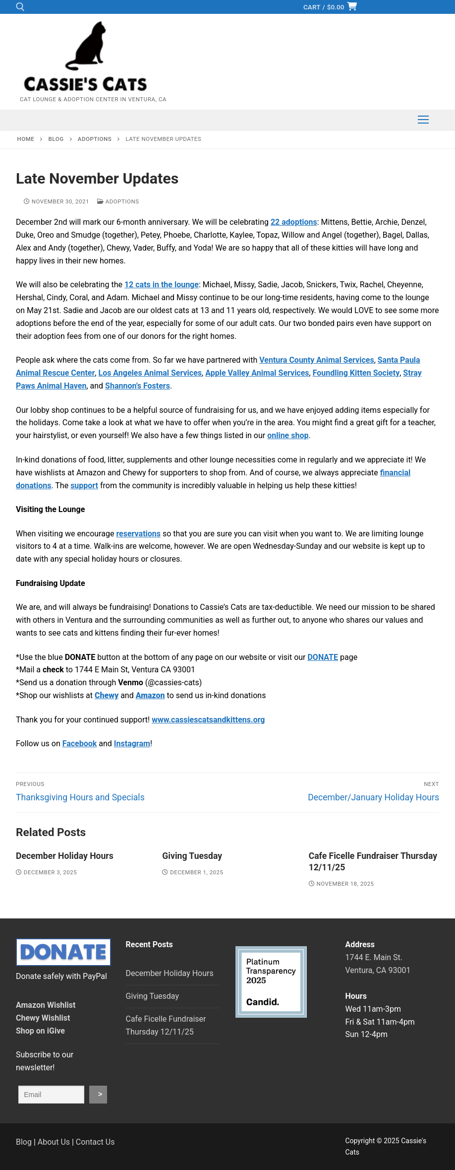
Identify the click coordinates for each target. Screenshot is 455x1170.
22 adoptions (294, 222)
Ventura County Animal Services (316, 360)
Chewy (106, 695)
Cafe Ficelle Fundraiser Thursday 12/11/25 (166, 1025)
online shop (287, 435)
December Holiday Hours (65, 856)
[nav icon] (423, 120)
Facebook (79, 743)
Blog (24, 1142)
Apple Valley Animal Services (257, 373)
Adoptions (118, 201)
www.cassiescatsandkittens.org (208, 719)
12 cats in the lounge (161, 284)
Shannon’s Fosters (137, 385)
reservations (138, 533)
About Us (54, 1142)
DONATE (322, 657)
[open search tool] (20, 6)
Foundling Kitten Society (356, 373)
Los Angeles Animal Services (150, 373)
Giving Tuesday (192, 856)
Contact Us (95, 1142)
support (84, 485)
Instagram (132, 743)
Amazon (150, 695)
